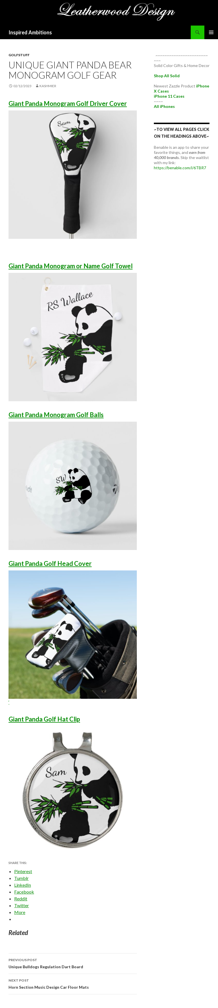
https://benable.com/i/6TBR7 (180, 167)
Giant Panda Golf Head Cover (50, 563)
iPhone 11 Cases (169, 96)
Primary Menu (211, 32)
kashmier (47, 86)
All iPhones (164, 106)
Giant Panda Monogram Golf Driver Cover (68, 103)
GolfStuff (19, 55)
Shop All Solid (167, 75)
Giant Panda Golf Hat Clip (44, 719)
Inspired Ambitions (30, 32)
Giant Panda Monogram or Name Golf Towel (71, 266)
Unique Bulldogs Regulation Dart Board (73, 963)
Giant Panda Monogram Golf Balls (56, 415)
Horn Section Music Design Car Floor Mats (73, 983)
